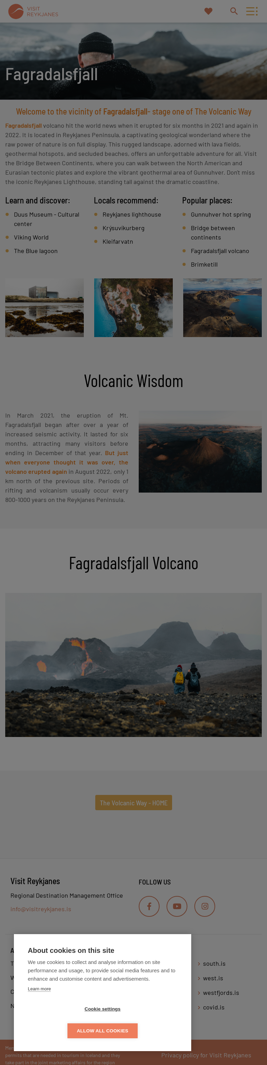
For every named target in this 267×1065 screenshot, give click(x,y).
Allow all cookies (142, 1030)
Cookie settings (62, 1030)
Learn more (39, 1010)
